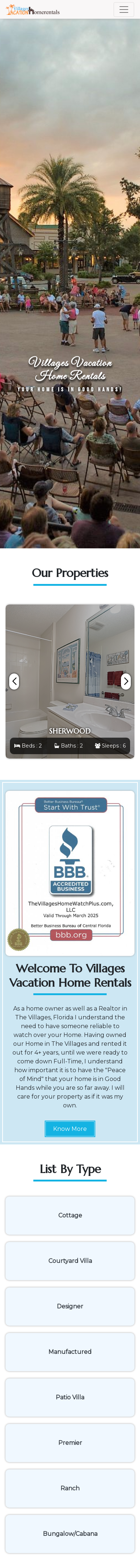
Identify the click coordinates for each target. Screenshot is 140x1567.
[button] (126, 681)
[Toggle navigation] (124, 9)
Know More (70, 1128)
